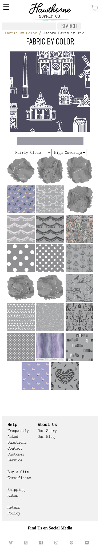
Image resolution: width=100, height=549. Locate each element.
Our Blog (46, 436)
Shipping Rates (16, 492)
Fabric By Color (21, 33)
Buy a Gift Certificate (19, 475)
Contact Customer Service (16, 454)
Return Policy (13, 510)
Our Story (47, 431)
